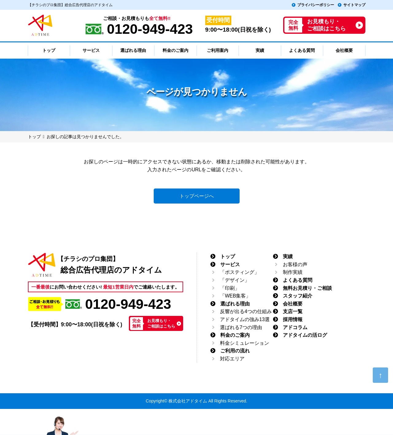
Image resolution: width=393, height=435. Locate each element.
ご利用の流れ (235, 350)
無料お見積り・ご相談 (307, 288)
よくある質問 (297, 280)
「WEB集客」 (235, 295)
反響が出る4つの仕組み (246, 311)
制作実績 (292, 272)
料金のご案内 (235, 335)
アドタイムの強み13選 (245, 319)
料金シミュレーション (244, 343)
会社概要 (292, 303)
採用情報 (292, 319)
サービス (230, 264)
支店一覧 (292, 311)
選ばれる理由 (235, 303)
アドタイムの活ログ (305, 335)
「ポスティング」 (239, 272)
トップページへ (196, 196)
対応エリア (232, 358)
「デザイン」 (234, 280)
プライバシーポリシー (315, 5)
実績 (288, 256)
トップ (227, 256)
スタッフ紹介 (297, 295)
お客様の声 (295, 264)
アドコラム (295, 327)
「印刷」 (230, 288)
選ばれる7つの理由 (241, 327)
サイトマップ (354, 5)
